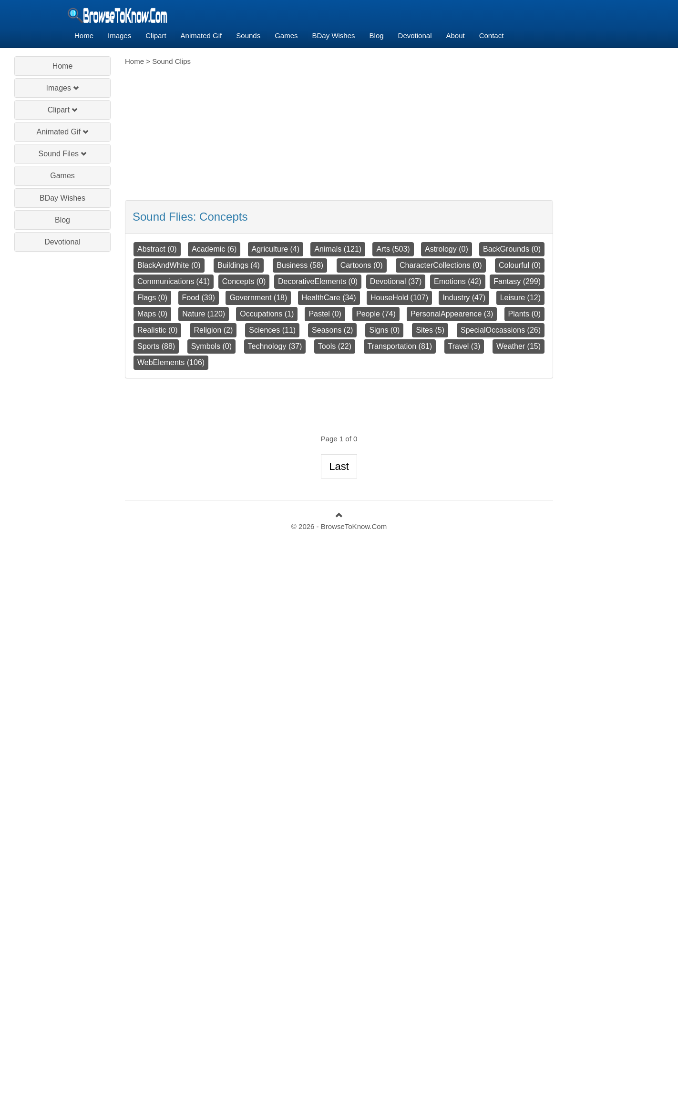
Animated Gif (201, 35)
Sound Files (63, 154)
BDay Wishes (333, 35)
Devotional (415, 35)
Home (83, 35)
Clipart (155, 35)
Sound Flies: (190, 216)
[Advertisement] (62, 395)
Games (286, 35)
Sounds (248, 35)
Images (119, 35)
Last (339, 466)
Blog (377, 35)
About (455, 35)
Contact (491, 35)
